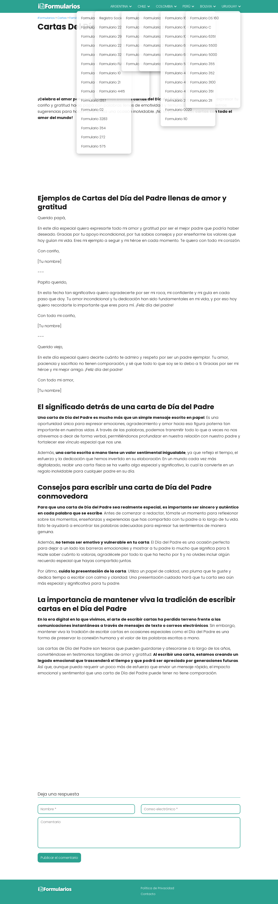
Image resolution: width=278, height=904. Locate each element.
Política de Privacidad (157, 888)
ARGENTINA (119, 6)
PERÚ (186, 6)
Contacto (148, 894)
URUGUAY (229, 6)
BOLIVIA (206, 6)
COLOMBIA (164, 6)
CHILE (142, 6)
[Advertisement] (139, 64)
